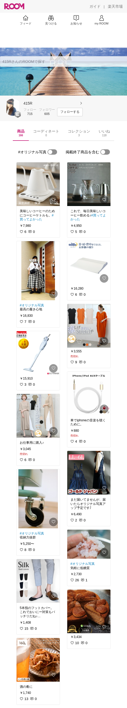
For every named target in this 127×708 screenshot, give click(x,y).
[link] (38, 184)
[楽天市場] (115, 6)
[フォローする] (70, 112)
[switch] (52, 152)
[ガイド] (95, 6)
